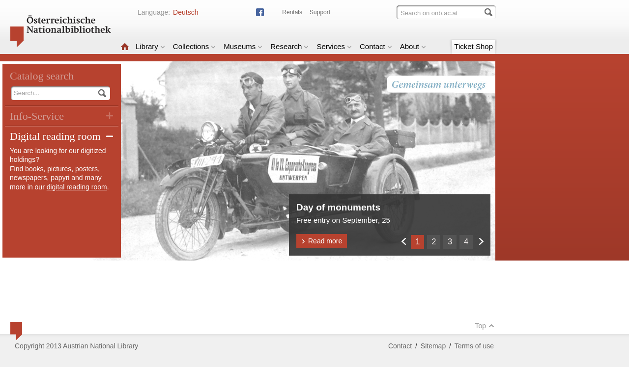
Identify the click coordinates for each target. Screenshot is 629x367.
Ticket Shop (473, 46)
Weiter (481, 241)
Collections (194, 46)
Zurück (403, 241)
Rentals (292, 12)
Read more (321, 241)
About (413, 46)
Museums (243, 46)
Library (150, 46)
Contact (376, 46)
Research (289, 46)
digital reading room (77, 187)
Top (484, 326)
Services (334, 46)
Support (320, 12)
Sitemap (433, 346)
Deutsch (185, 12)
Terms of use (474, 346)
